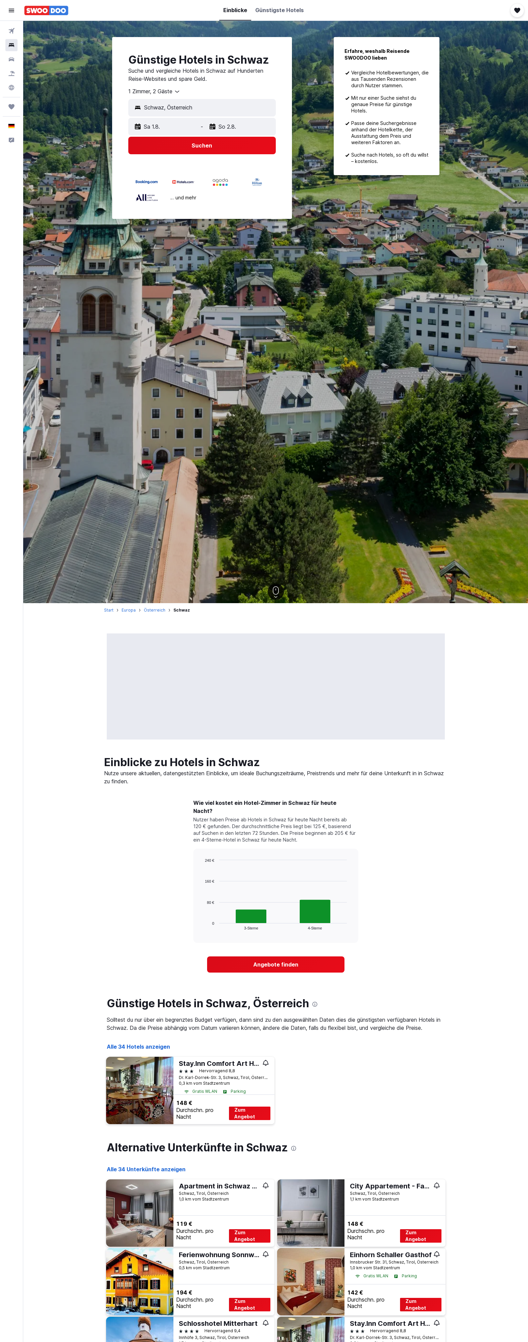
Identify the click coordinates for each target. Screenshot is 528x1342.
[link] (275, 964)
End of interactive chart (201, 924)
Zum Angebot (244, 1113)
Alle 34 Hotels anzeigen (138, 1046)
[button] (11, 10)
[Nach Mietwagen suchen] (11, 59)
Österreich (154, 610)
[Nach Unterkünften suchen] (11, 45)
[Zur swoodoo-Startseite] (46, 10)
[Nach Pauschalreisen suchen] (11, 73)
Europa (129, 610)
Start (108, 610)
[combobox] (154, 91)
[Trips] (11, 106)
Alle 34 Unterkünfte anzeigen (146, 1169)
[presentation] (315, 1004)
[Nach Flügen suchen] (11, 31)
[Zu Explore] (11, 87)
